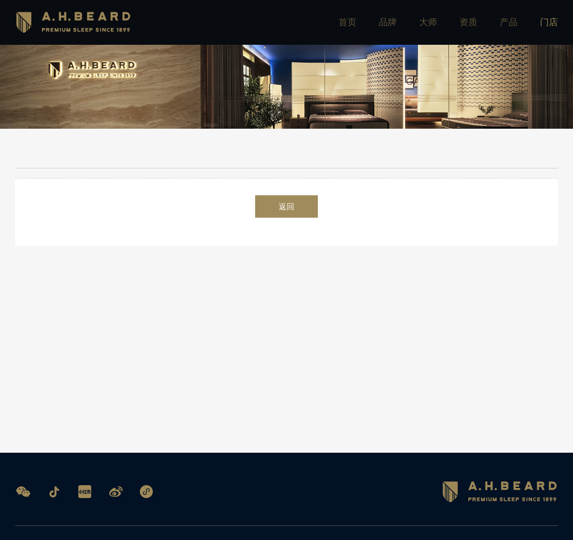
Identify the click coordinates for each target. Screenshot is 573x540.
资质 (468, 22)
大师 (428, 22)
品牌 (388, 22)
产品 (509, 22)
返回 (286, 208)
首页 (347, 22)
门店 (549, 22)
